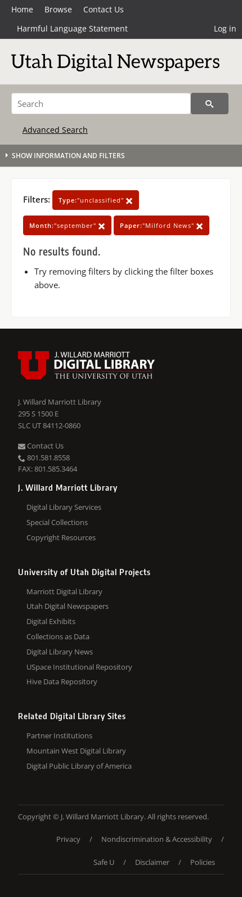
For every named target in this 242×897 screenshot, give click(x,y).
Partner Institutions (59, 735)
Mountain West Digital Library (76, 751)
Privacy (68, 839)
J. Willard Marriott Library (59, 402)
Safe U (103, 862)
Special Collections (57, 522)
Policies (202, 862)
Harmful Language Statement (72, 28)
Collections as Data (57, 636)
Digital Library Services (63, 507)
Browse (58, 9)
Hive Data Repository (61, 681)
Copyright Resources (61, 537)
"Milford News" (161, 225)
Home (22, 9)
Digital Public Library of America (79, 766)
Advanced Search (55, 129)
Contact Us (103, 9)
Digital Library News (59, 652)
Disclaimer (152, 862)
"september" (67, 225)
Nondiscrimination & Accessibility (156, 839)
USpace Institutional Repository (79, 667)
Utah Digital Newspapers (67, 606)
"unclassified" (96, 200)
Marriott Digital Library (64, 591)
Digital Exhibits (50, 621)
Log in (225, 28)
